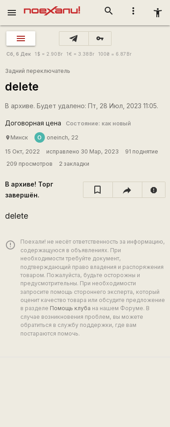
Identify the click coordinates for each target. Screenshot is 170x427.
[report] (153, 190)
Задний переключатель (37, 70)
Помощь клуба (70, 308)
